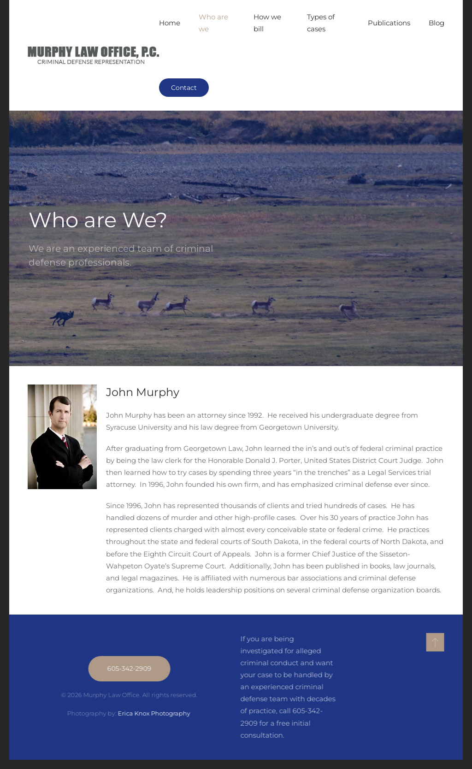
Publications (389, 22)
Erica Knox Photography (154, 713)
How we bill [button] (267, 22)
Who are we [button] (213, 22)
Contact (184, 87)
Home (169, 22)
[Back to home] (93, 55)
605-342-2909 (128, 668)
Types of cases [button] (321, 22)
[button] (434, 642)
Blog (436, 22)
